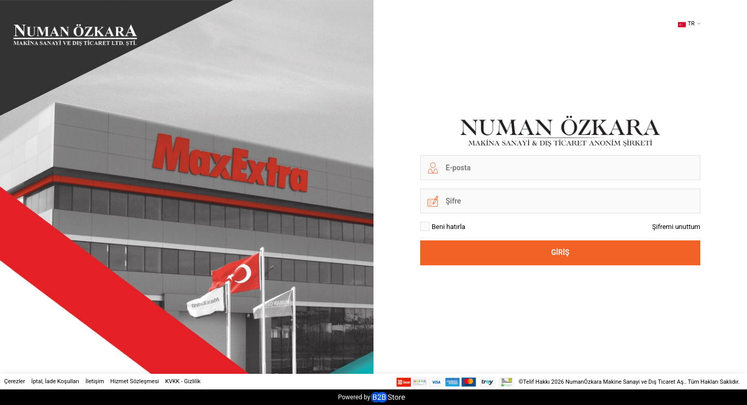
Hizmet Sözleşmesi (134, 381)
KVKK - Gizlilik (183, 381)
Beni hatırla (442, 226)
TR (686, 24)
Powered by (371, 397)
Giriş (560, 252)
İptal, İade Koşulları (55, 381)
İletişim (95, 381)
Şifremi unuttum (676, 227)
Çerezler (14, 381)
